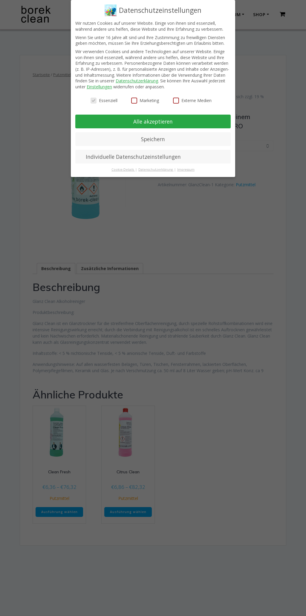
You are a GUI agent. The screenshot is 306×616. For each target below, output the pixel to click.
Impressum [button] (186, 169)
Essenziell (104, 100)
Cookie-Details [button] (123, 169)
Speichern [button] (153, 139)
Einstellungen (99, 87)
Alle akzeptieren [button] (153, 121)
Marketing (145, 100)
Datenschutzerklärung (137, 81)
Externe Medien (192, 100)
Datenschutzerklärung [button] (156, 169)
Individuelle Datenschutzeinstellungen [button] (133, 156)
